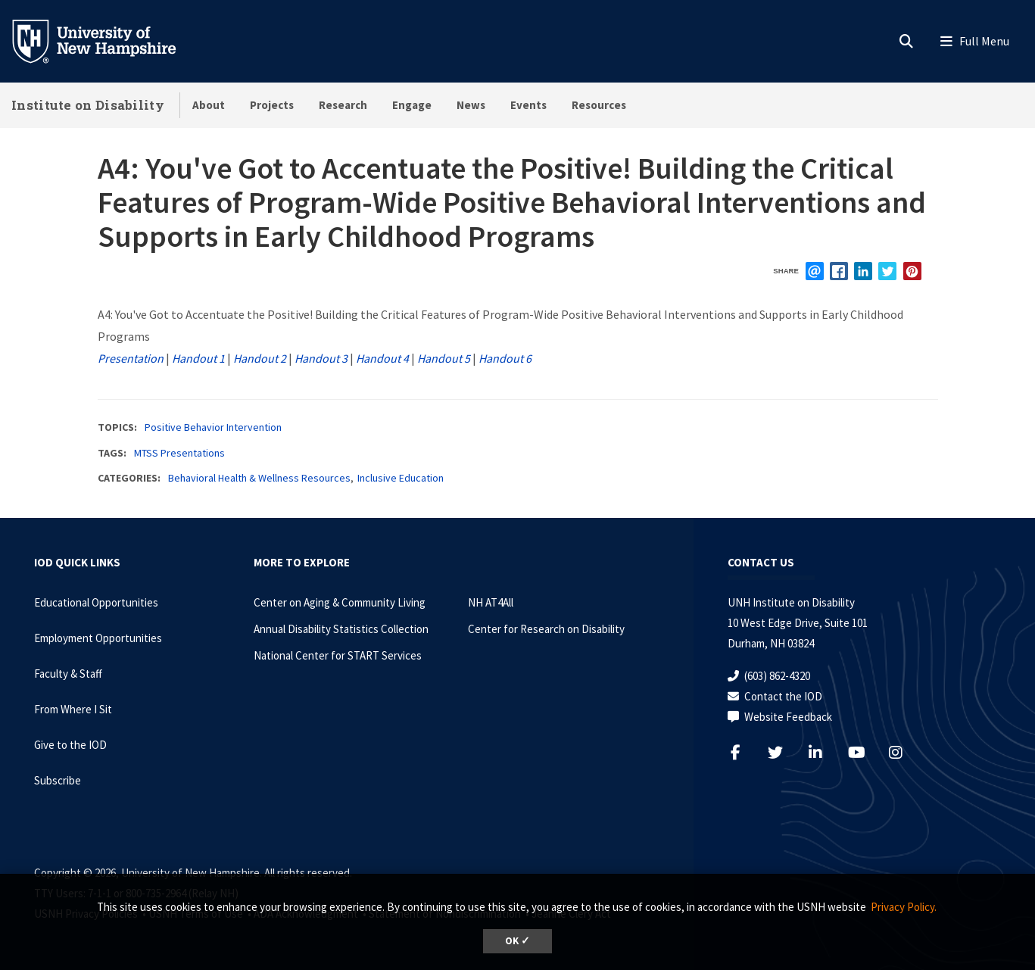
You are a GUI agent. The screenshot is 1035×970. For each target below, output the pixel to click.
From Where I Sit (73, 709)
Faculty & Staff (68, 673)
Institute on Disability (87, 105)
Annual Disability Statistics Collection (341, 629)
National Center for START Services (338, 655)
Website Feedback (788, 717)
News (471, 105)
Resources (599, 105)
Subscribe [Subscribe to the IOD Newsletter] (57, 780)
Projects (272, 105)
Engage (412, 105)
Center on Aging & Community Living (340, 602)
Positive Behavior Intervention (213, 427)
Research (343, 105)
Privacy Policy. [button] (904, 907)
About (208, 105)
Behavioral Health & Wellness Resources (259, 478)
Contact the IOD (783, 696)
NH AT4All (490, 602)
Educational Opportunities (96, 602)
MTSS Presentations (179, 453)
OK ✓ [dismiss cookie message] (517, 940)
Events (528, 105)
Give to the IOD (70, 745)
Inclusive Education (400, 478)
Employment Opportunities (98, 638)
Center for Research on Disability (546, 629)
